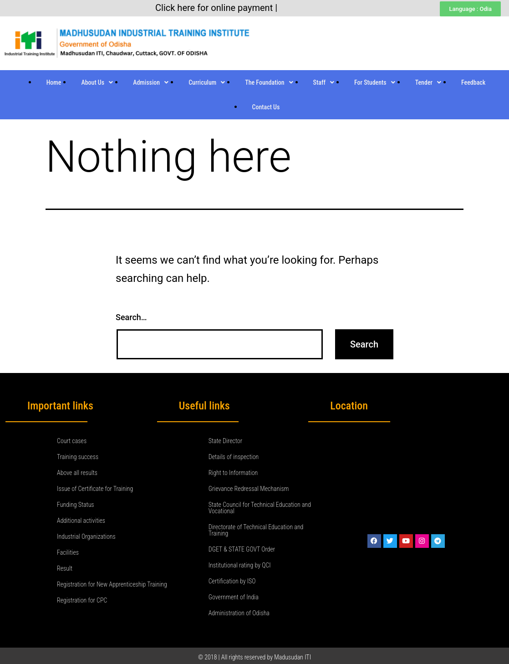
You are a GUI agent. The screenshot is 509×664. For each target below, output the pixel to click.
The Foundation (269, 82)
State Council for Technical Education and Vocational (260, 508)
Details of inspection (234, 456)
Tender (428, 82)
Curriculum (206, 82)
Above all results (77, 472)
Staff (323, 82)
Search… (131, 317)
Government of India (234, 597)
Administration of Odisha (239, 613)
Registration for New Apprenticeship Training (112, 584)
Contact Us (266, 107)
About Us (97, 82)
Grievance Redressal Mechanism (249, 488)
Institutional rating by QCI (240, 565)
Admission (150, 82)
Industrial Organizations (86, 536)
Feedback (473, 82)
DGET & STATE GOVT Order (242, 549)
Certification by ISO (232, 581)
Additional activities (81, 520)
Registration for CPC (82, 600)
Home (53, 82)
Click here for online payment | (216, 7)
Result (64, 568)
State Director (225, 440)
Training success (77, 456)
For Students (374, 82)
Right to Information (233, 472)
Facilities (68, 552)
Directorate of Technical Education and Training (256, 530)
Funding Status (75, 504)
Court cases (72, 440)
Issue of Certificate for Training (95, 488)
